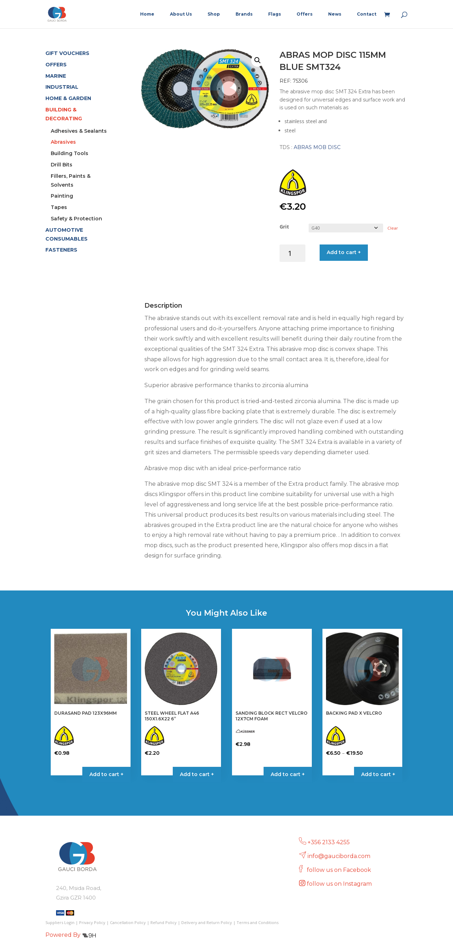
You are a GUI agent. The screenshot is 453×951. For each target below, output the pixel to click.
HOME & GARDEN (68, 98)
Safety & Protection (76, 218)
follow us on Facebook (339, 870)
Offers (305, 14)
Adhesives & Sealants (79, 131)
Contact (366, 14)
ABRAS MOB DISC (317, 147)
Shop (214, 14)
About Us (181, 14)
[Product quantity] (292, 253)
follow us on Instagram (340, 883)
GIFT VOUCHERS (67, 53)
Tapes (59, 207)
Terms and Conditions (257, 922)
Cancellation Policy (128, 922)
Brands (244, 14)
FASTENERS (61, 250)
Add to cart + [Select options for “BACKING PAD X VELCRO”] (378, 774)
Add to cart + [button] (197, 774)
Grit (284, 226)
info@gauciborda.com (339, 856)
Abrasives (63, 142)
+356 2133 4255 (329, 842)
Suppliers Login (59, 922)
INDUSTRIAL (61, 87)
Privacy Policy (92, 922)
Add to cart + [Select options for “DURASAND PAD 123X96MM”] (106, 774)
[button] (257, 60)
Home (147, 14)
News (334, 14)
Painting (62, 196)
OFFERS (56, 64)
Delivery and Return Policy (206, 922)
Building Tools (69, 153)
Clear (392, 228)
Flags (274, 14)
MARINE (55, 76)
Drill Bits (61, 164)
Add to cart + (344, 252)
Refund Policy (163, 922)
